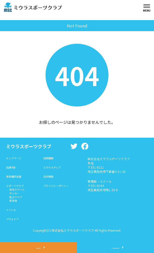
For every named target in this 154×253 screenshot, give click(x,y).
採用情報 (53, 159)
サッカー (16, 196)
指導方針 (12, 168)
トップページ (15, 159)
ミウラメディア (57, 168)
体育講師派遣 (15, 178)
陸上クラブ (17, 201)
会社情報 (53, 178)
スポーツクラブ (16, 188)
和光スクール (19, 192)
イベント (12, 215)
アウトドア (13, 225)
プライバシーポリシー (62, 188)
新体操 (14, 205)
